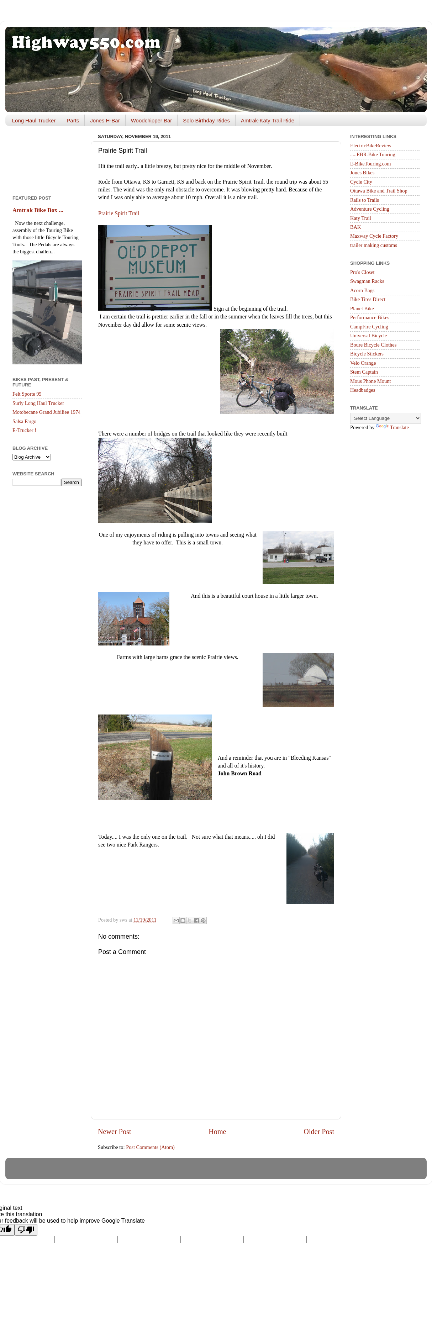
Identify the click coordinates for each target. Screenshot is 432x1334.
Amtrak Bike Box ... (37, 210)
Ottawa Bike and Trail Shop (378, 191)
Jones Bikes (362, 172)
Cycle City (361, 182)
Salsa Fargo (24, 421)
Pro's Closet (362, 272)
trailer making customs (373, 245)
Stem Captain (364, 372)
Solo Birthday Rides (206, 120)
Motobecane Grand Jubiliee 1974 (46, 412)
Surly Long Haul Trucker (38, 403)
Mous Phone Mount (370, 381)
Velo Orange (363, 363)
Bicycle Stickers (367, 354)
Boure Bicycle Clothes (373, 345)
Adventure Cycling (369, 209)
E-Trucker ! (24, 430)
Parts (73, 120)
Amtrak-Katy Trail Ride (267, 120)
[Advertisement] (47, 158)
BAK (355, 227)
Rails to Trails (364, 200)
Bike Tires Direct (367, 299)
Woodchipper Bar (151, 120)
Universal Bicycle (368, 335)
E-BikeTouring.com (370, 164)
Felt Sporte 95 (27, 394)
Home (217, 1131)
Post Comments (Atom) (150, 1147)
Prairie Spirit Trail (118, 213)
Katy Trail (360, 218)
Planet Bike (362, 308)
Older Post (319, 1131)
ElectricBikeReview (370, 145)
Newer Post (114, 1131)
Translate (392, 427)
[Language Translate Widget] (385, 418)
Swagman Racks (367, 281)
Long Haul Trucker (34, 120)
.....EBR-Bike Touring (372, 154)
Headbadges (362, 390)
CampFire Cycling (369, 326)
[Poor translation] (26, 1230)
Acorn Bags (362, 290)
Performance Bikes (369, 317)
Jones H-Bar (105, 120)
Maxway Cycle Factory (374, 236)
